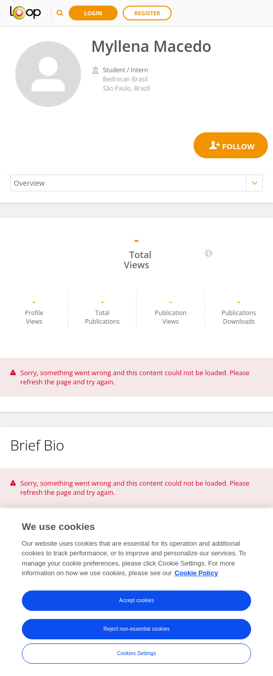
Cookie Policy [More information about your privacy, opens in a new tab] (196, 573)
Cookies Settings (136, 653)
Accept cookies (136, 600)
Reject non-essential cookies (136, 629)
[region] (136, 592)
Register (147, 13)
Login (93, 13)
